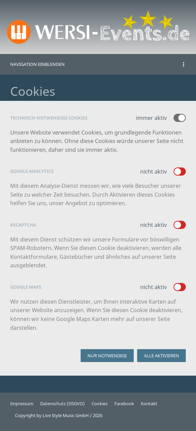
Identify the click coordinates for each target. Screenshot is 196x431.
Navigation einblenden (37, 64)
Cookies (100, 403)
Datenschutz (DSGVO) (62, 403)
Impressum (21, 403)
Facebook (124, 403)
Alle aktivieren (161, 356)
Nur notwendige (107, 356)
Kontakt (149, 403)
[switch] (180, 171)
